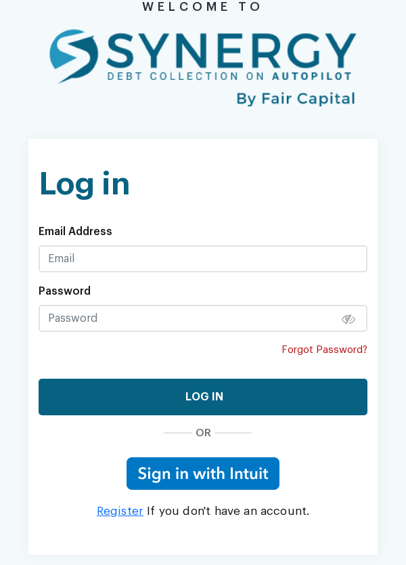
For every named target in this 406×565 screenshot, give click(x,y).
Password (65, 291)
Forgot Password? (324, 350)
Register (120, 511)
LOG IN (203, 397)
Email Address (75, 231)
